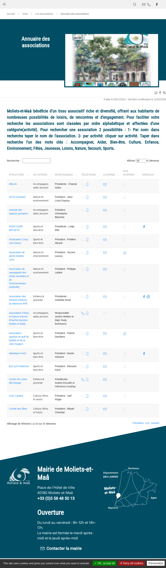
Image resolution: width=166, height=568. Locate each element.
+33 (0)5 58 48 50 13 (56, 498)
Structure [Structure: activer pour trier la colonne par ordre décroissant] (16, 174)
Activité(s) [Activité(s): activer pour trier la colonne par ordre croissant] (40, 174)
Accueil (11, 13)
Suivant (155, 423)
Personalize (156, 563)
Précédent (138, 423)
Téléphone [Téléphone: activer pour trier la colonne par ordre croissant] (88, 174)
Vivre (25, 13)
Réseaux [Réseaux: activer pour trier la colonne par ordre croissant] (148, 174)
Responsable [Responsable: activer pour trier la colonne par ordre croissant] (64, 174)
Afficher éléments (143, 160)
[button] (4, 3)
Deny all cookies (131, 563)
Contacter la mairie (61, 548)
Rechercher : (29, 160)
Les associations (44, 13)
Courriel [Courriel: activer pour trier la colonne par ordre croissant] (109, 174)
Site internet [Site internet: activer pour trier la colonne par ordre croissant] (129, 173)
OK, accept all (104, 563)
